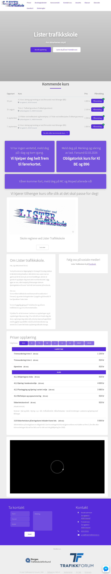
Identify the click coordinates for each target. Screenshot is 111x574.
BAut (23, 343)
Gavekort (30, 8)
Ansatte (78, 3)
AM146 (89, 343)
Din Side (78, 572)
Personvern (88, 572)
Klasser (87, 3)
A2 (70, 343)
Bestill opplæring (41, 50)
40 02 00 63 (85, 531)
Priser (29, 3)
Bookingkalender (41, 3)
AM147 (79, 343)
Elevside (97, 3)
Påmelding (98, 100)
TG (39, 343)
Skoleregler (41, 8)
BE (47, 343)
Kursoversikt (54, 3)
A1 (62, 343)
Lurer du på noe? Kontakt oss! (66, 50)
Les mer (42, 247)
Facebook (92, 264)
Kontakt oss (67, 3)
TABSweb (50, 572)
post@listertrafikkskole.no (90, 535)
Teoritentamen (68, 572)
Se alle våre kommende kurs (55, 133)
